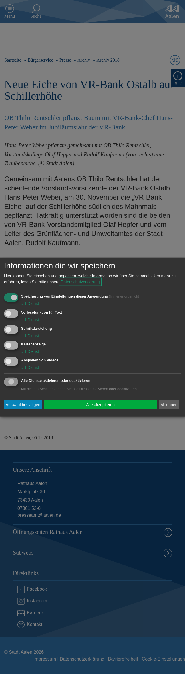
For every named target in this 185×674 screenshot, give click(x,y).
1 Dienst (30, 303)
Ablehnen (168, 404)
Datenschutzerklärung (80, 282)
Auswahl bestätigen (23, 404)
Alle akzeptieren (100, 404)
